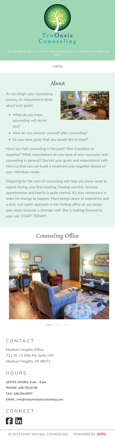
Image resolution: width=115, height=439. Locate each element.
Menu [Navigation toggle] (57, 66)
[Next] (103, 282)
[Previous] (12, 282)
